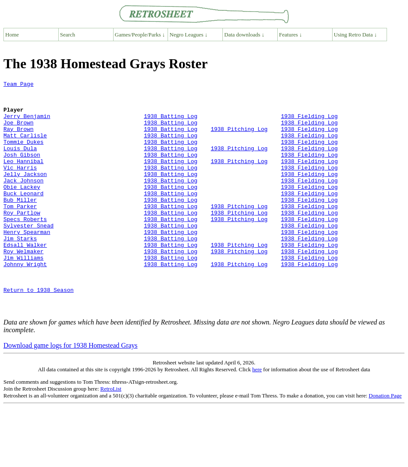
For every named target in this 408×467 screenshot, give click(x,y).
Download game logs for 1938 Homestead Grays (70, 391)
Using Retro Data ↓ (355, 34)
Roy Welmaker (23, 286)
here (256, 415)
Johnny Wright (25, 301)
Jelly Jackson (25, 193)
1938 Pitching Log (239, 139)
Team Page (18, 85)
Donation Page (385, 442)
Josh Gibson (21, 170)
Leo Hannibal (23, 178)
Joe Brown (18, 131)
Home (12, 34)
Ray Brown (18, 139)
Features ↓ (290, 34)
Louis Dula (20, 162)
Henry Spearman (26, 263)
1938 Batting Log (171, 123)
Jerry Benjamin (26, 123)
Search (67, 34)
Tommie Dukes (23, 154)
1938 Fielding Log (309, 123)
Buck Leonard (23, 216)
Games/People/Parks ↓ (140, 34)
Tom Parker (20, 232)
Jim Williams (23, 293)
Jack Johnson (23, 201)
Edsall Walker (25, 278)
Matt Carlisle (25, 147)
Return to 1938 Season (38, 332)
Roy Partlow (21, 239)
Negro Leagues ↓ (189, 34)
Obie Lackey (21, 208)
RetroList (110, 435)
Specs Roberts (25, 247)
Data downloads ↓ (244, 34)
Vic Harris (20, 185)
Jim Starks (20, 270)
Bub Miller (20, 224)
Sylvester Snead (28, 255)
